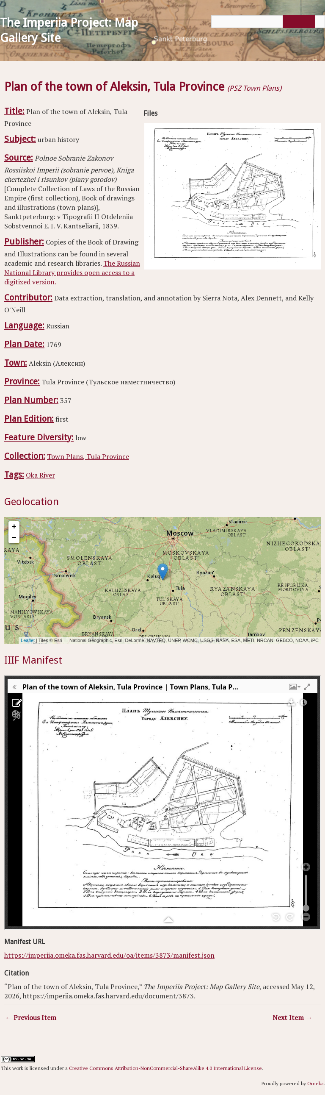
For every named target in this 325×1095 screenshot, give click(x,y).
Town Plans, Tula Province (88, 456)
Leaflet (28, 640)
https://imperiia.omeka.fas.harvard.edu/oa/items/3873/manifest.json (109, 955)
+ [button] (14, 527)
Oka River (40, 475)
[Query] (268, 21)
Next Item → (292, 1017)
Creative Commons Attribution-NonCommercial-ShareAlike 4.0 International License (165, 1068)
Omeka (315, 1083)
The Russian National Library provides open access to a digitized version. (72, 272)
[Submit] (297, 21)
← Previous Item (30, 1017)
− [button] (14, 538)
